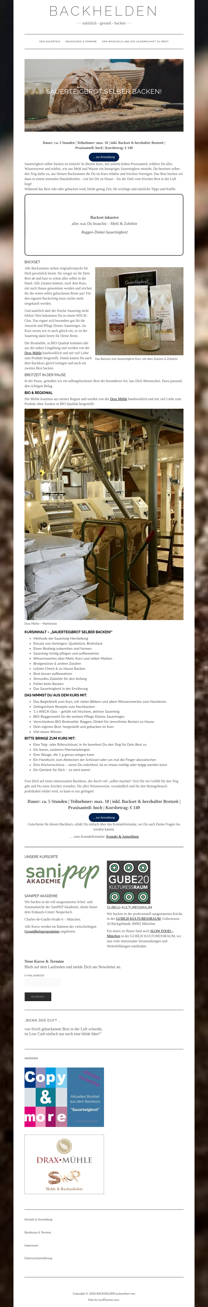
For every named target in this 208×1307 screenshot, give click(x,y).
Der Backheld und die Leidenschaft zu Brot (135, 41)
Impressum (31, 1245)
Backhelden (104, 11)
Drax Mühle (33, 353)
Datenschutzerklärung (38, 1258)
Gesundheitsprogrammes (42, 931)
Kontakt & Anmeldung (122, 836)
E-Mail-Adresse (35, 975)
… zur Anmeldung (104, 157)
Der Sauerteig (50, 41)
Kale (91, 1299)
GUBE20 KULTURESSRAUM (138, 918)
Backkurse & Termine (81, 41)
